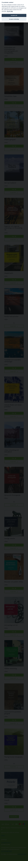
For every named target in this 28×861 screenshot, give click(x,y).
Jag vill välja (10, 11)
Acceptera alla (14, 15)
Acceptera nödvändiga (14, 19)
